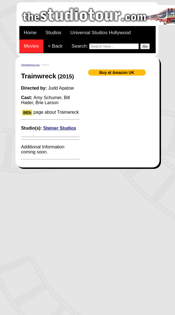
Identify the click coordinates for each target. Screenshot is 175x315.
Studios (53, 32)
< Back (55, 46)
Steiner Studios (59, 128)
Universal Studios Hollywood (100, 32)
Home (30, 32)
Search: (111, 46)
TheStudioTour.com (30, 65)
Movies (31, 46)
